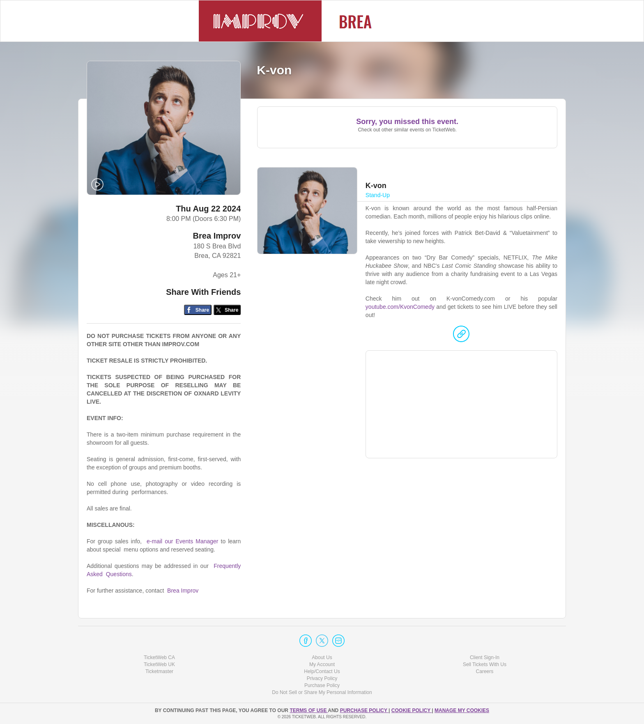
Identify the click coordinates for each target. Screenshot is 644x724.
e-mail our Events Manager (182, 541)
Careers (485, 671)
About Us (322, 657)
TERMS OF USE (309, 710)
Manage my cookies (462, 710)
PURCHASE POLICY (364, 710)
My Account (322, 664)
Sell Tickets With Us (484, 664)
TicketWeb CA (159, 657)
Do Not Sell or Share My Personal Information (322, 692)
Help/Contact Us (322, 671)
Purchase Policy (322, 685)
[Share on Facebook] (198, 310)
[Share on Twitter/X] (227, 310)
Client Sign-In (484, 657)
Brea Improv (217, 235)
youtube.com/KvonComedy (400, 306)
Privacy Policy (322, 678)
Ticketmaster (159, 671)
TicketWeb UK (159, 664)
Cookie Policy (411, 710)
